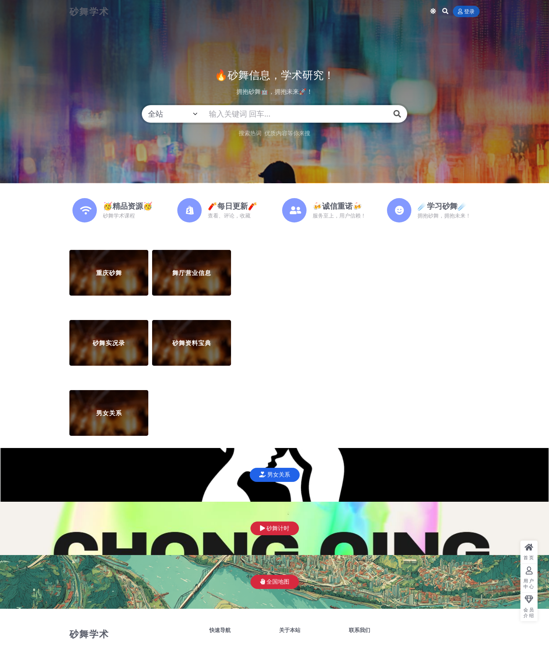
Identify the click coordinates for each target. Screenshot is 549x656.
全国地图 (274, 582)
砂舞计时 (274, 528)
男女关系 (274, 475)
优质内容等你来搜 (287, 133)
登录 (466, 11)
